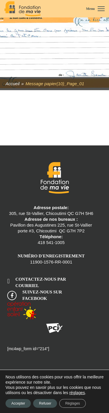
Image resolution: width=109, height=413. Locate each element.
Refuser (45, 403)
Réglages (72, 403)
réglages (77, 392)
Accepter (18, 403)
